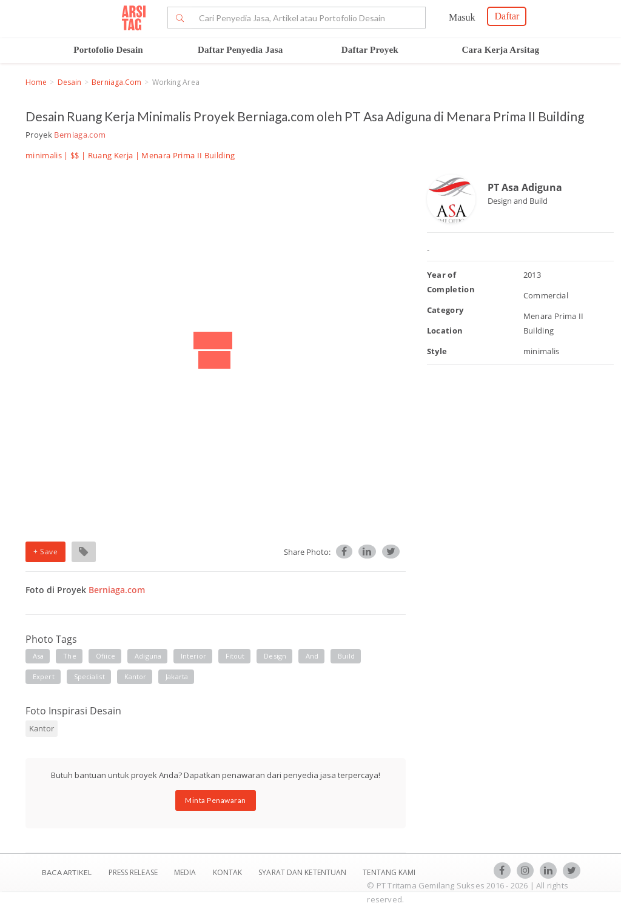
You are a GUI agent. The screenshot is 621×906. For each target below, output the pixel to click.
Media (186, 872)
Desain (70, 82)
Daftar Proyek (369, 50)
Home (36, 82)
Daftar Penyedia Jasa (240, 50)
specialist (89, 676)
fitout (235, 655)
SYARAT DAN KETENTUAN (303, 872)
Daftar (506, 16)
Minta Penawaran (215, 800)
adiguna (148, 655)
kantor (135, 676)
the (69, 655)
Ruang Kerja (110, 155)
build (346, 655)
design (275, 655)
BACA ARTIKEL (67, 872)
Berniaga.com (116, 82)
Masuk (462, 17)
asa (38, 655)
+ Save (45, 551)
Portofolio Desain (108, 50)
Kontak (228, 872)
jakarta (177, 676)
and (312, 655)
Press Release (132, 872)
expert (44, 676)
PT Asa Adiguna (525, 187)
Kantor (41, 728)
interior (193, 655)
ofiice (106, 655)
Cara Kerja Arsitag (501, 50)
